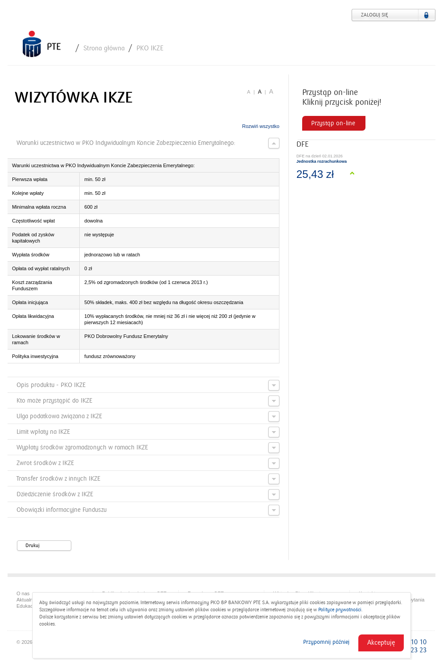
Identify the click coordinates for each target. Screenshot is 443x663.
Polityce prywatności (339, 610)
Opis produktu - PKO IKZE (147, 385)
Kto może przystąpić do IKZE (147, 400)
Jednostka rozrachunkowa (321, 161)
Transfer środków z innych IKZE (147, 479)
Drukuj (47, 546)
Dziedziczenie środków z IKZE (147, 494)
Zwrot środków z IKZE (147, 463)
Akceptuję (381, 642)
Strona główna (104, 48)
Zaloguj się (374, 15)
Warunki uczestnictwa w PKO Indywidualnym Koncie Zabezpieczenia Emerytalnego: (147, 143)
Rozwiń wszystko (260, 126)
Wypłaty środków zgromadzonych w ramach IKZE (147, 447)
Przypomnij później (326, 642)
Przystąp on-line (333, 123)
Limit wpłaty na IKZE (147, 432)
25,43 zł (315, 174)
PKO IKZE (150, 48)
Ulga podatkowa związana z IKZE (147, 416)
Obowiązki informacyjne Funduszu (147, 510)
